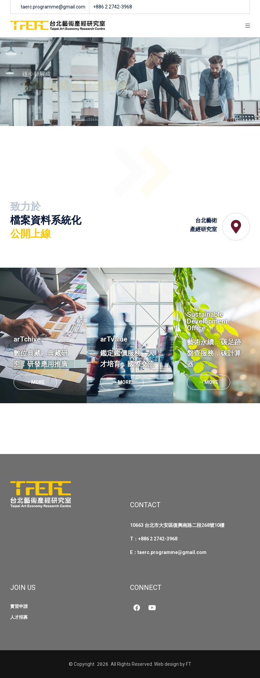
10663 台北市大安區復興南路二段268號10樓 (177, 525)
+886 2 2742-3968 (157, 538)
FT (188, 664)
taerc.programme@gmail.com (172, 552)
